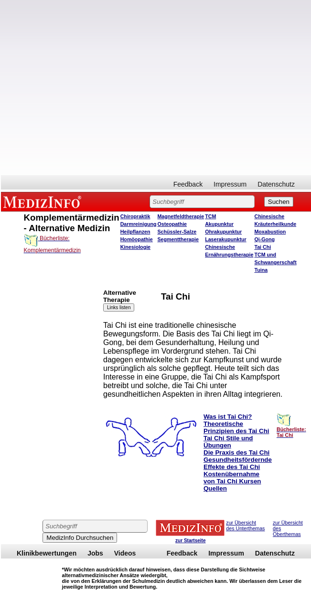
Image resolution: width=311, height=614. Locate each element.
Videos (125, 553)
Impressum (230, 184)
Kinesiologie (135, 247)
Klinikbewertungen (46, 553)
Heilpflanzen (135, 231)
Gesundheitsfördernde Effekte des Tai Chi (238, 463)
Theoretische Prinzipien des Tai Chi (236, 427)
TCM (210, 216)
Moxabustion (270, 231)
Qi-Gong (264, 239)
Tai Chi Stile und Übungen (228, 442)
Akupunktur (219, 224)
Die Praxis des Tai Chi (236, 452)
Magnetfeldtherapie (180, 216)
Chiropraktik (135, 216)
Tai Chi (262, 247)
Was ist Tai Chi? (228, 416)
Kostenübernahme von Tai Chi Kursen (232, 477)
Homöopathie (136, 239)
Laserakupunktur (225, 239)
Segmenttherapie (177, 239)
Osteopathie (172, 224)
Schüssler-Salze (176, 231)
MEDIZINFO (44, 201)
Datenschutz (276, 184)
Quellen (215, 488)
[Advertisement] (107, 87)
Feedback (188, 184)
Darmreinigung (138, 224)
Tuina (261, 270)
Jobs (95, 553)
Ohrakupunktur (223, 231)
